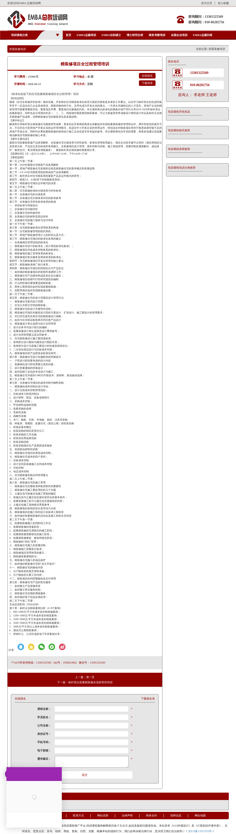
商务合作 (151, 815)
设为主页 (206, 3)
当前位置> (202, 48)
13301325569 (199, 73)
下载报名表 (148, 698)
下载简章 (147, 83)
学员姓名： (44, 717)
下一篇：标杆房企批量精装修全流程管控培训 (85, 682)
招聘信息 (175, 815)
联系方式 (78, 815)
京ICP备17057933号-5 (201, 831)
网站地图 (200, 815)
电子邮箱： (44, 750)
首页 (68, 35)
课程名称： (44, 708)
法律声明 (127, 815)
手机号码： (44, 742)
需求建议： (44, 758)
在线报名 (147, 75)
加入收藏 (223, 3)
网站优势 (102, 815)
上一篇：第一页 (84, 677)
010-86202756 (200, 85)
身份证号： (44, 733)
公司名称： (44, 725)
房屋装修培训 (217, 48)
